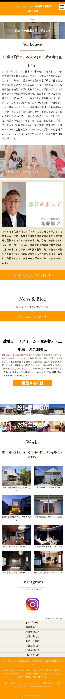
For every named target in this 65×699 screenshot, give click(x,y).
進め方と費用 (32, 641)
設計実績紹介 (32, 650)
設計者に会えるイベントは (32, 275)
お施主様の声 (32, 645)
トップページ (32, 622)
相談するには (32, 654)
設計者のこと (32, 631)
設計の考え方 (32, 636)
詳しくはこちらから (32, 316)
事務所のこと (32, 627)
